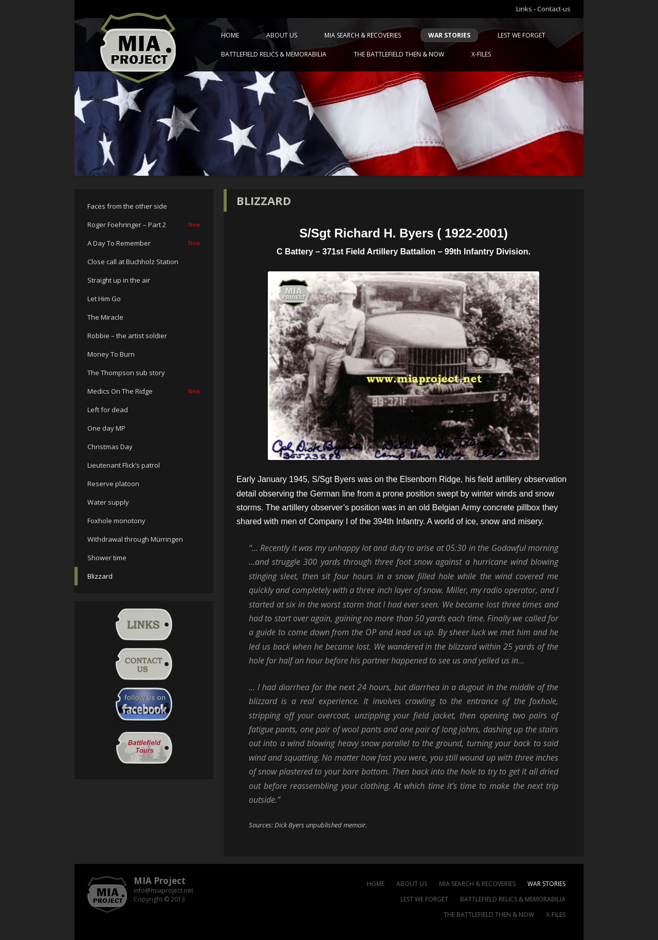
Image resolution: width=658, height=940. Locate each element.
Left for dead (107, 409)
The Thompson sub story (126, 372)
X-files (481, 54)
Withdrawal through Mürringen (135, 539)
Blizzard (100, 576)
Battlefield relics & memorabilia (273, 54)
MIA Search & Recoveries (362, 35)
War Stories (449, 35)
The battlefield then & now (399, 54)
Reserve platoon (113, 483)
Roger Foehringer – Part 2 (143, 224)
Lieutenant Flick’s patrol (123, 465)
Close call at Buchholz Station (132, 261)
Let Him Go (104, 298)
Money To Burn (111, 354)
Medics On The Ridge (143, 391)
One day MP (106, 428)
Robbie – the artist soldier (127, 335)
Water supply (108, 502)
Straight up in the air (118, 280)
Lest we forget (521, 35)
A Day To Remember (143, 243)
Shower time (106, 557)
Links (524, 8)
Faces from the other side (127, 206)
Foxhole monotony (116, 520)
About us (281, 35)
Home (230, 35)
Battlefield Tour (143, 748)
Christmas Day (110, 446)
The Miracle (105, 317)
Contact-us (554, 8)
